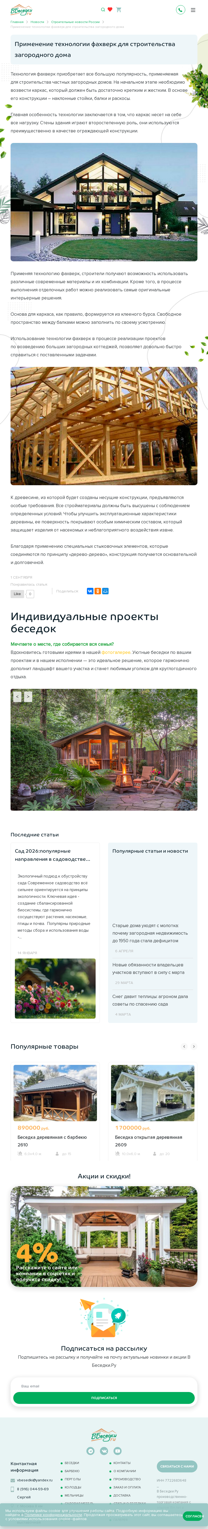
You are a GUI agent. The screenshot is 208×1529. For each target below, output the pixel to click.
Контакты (122, 1463)
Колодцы (73, 1487)
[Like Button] (17, 594)
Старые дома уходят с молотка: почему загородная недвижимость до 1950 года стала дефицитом (150, 933)
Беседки (72, 1463)
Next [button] (193, 1046)
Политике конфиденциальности (53, 1515)
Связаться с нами (177, 1466)
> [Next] (28, 696)
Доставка (122, 1495)
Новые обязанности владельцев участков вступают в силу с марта (148, 968)
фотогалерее (116, 652)
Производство (127, 1479)
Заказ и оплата (127, 1487)
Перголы (73, 1479)
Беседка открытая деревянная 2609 (148, 1141)
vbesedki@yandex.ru (35, 1480)
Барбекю (72, 1471)
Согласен (194, 1516)
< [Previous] (17, 696)
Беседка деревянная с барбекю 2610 (52, 1141)
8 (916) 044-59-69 (33, 1489)
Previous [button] (184, 1046)
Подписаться (104, 1398)
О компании (124, 1471)
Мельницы (74, 1495)
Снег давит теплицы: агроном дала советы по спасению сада (150, 1000)
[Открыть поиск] (103, 9)
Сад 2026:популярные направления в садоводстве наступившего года (50, 855)
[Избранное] (110, 9)
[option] (55, 1111)
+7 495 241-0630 (180, 9)
